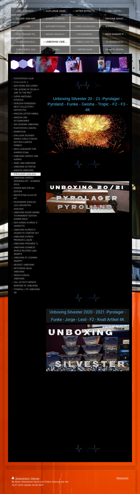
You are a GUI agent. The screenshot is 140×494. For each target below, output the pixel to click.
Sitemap (35, 478)
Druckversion (21, 478)
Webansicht (122, 478)
